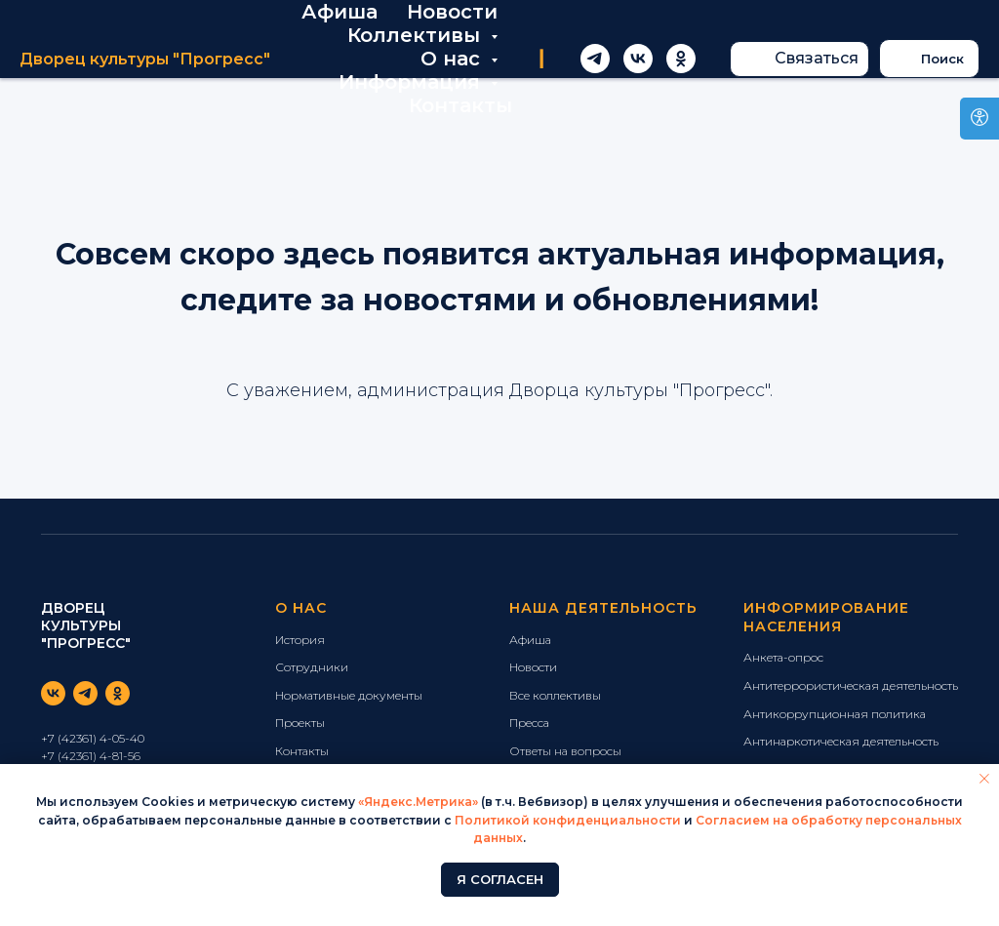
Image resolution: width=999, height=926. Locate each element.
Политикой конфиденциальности (568, 820)
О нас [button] (453, 58)
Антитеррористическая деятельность (850, 685)
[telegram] (595, 58)
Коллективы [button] (416, 35)
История (300, 639)
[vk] (638, 58)
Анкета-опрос (783, 657)
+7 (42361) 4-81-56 (90, 755)
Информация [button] (412, 82)
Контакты (460, 105)
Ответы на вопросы (565, 751)
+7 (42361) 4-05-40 (92, 738)
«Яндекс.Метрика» (418, 801)
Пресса (529, 722)
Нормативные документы (348, 695)
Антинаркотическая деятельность (841, 741)
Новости (452, 11)
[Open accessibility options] (979, 119)
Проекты (300, 722)
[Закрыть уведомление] (984, 778)
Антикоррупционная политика (834, 713)
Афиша (339, 11)
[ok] (681, 58)
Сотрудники (311, 667)
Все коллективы (555, 695)
